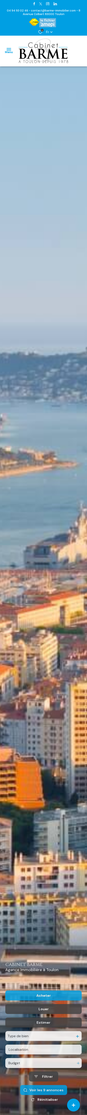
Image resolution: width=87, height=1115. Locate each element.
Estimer (43, 1045)
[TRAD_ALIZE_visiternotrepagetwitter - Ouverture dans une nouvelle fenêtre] (40, 4)
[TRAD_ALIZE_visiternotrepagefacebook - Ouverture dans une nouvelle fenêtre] (34, 3)
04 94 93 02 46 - (19, 10)
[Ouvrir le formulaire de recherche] (43, 1099)
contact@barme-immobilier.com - (55, 10)
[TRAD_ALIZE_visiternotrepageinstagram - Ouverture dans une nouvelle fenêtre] (47, 4)
